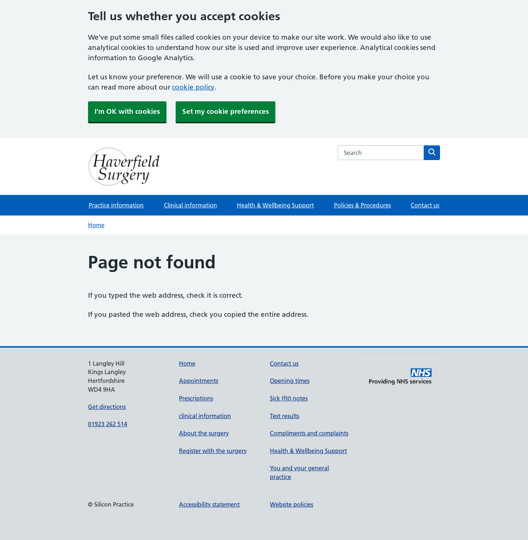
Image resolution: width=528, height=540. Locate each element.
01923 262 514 (107, 424)
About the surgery (204, 433)
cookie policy (193, 87)
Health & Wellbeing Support (275, 205)
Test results (284, 416)
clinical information (205, 416)
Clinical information (190, 205)
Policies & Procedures (362, 205)
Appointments (198, 380)
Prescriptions (196, 398)
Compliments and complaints (309, 433)
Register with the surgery (213, 450)
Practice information (116, 205)
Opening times (289, 380)
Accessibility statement (209, 504)
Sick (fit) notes (289, 398)
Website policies (291, 504)
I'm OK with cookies (127, 111)
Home (96, 225)
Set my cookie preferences (225, 111)
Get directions (107, 406)
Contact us (425, 205)
